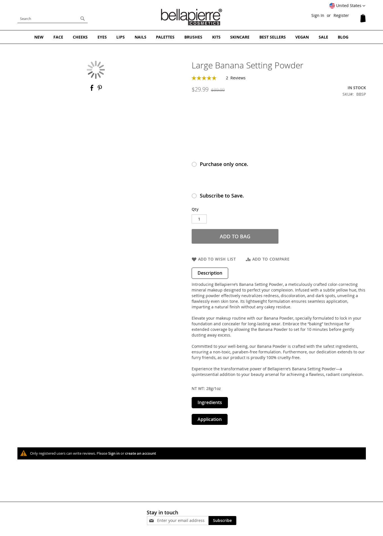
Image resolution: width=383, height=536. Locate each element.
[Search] (82, 18)
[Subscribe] (222, 520)
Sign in (114, 453)
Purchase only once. (224, 164)
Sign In (317, 15)
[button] (347, 6)
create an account (140, 453)
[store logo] (192, 17)
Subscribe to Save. (222, 195)
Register (341, 15)
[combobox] (52, 18)
